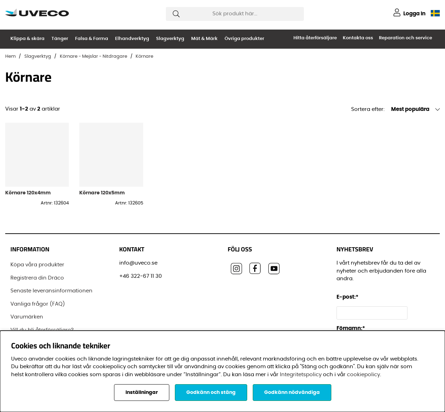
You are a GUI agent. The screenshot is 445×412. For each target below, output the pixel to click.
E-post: (349, 297)
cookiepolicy (363, 374)
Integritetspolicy (301, 374)
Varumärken (26, 317)
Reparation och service (405, 38)
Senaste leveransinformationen (51, 290)
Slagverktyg (170, 39)
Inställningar (142, 392)
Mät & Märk (204, 39)
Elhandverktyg (132, 39)
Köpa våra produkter (37, 264)
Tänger (59, 39)
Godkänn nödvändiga (292, 392)
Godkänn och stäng (211, 392)
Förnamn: (351, 328)
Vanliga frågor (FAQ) (37, 304)
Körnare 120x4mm (28, 192)
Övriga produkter (244, 39)
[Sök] (235, 14)
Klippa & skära (27, 39)
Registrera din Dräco (37, 278)
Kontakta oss (358, 38)
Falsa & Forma (91, 39)
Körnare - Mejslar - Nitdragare (93, 56)
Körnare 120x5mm (102, 192)
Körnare (144, 56)
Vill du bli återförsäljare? (42, 330)
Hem (10, 56)
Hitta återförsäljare (315, 38)
